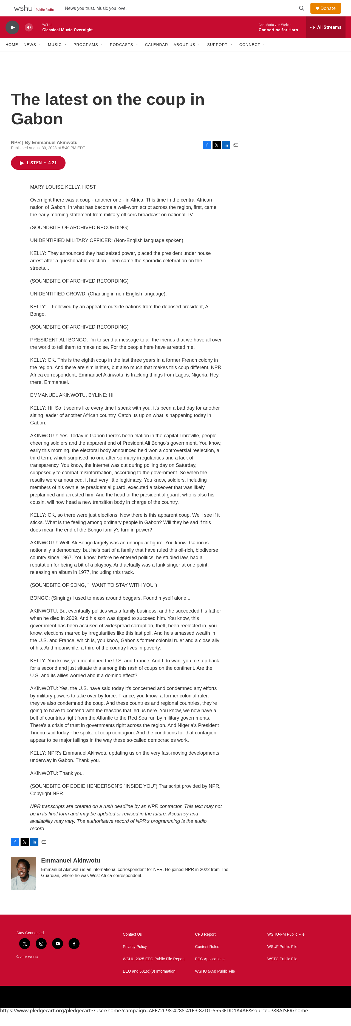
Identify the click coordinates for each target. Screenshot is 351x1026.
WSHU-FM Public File (286, 947)
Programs (85, 57)
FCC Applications (209, 971)
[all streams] (326, 40)
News (30, 57)
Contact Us (132, 947)
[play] (12, 40)
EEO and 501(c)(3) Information (149, 984)
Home (11, 57)
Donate (331, 14)
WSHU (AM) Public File (215, 984)
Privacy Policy (135, 959)
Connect (249, 57)
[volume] (28, 40)
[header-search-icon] (304, 14)
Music (55, 57)
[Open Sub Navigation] (40, 57)
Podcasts (121, 57)
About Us (184, 57)
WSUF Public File (282, 959)
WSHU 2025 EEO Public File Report (154, 971)
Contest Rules (207, 959)
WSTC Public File (282, 971)
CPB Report (205, 947)
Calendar (156, 57)
